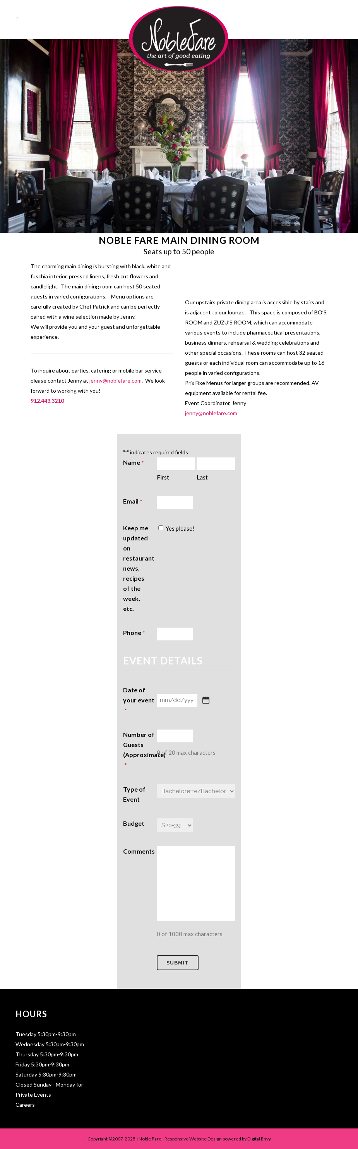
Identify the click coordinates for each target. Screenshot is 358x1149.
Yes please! (180, 528)
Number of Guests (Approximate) (139, 750)
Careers (25, 1104)
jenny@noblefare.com (115, 380)
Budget (133, 823)
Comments (139, 851)
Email (132, 502)
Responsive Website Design (193, 1139)
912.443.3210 (47, 400)
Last (202, 477)
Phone (133, 633)
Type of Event (134, 794)
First (163, 477)
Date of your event (138, 701)
